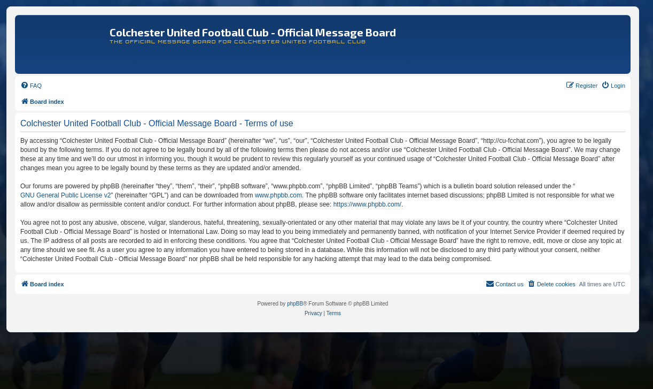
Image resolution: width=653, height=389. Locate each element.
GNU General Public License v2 (65, 195)
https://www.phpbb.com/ (367, 204)
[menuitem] (31, 85)
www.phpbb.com (278, 195)
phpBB (295, 304)
